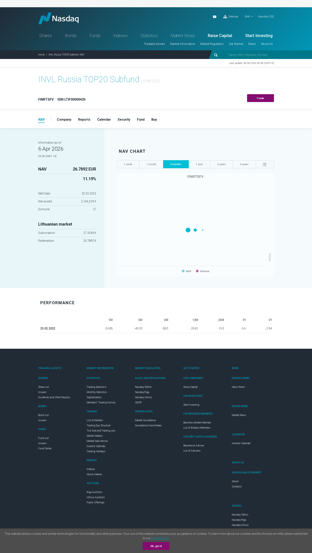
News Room (238, 388)
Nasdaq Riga (142, 393)
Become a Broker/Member (197, 423)
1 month (151, 165)
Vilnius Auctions (96, 498)
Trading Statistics (96, 388)
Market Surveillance (145, 421)
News (252, 44)
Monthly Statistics (97, 393)
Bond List (43, 416)
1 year (199, 165)
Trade (260, 99)
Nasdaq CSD (266, 16)
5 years (244, 165)
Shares (45, 36)
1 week (128, 165)
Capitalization (94, 398)
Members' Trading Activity (101, 403)
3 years (221, 165)
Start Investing (259, 36)
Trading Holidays (96, 452)
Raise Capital (220, 36)
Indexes (121, 36)
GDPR (138, 403)
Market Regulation (212, 44)
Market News (183, 36)
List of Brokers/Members (196, 428)
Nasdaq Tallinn (143, 388)
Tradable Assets (154, 44)
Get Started (236, 44)
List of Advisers (192, 451)
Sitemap (230, 17)
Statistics (149, 36)
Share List (43, 388)
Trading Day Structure (98, 426)
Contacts (237, 487)
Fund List (43, 439)
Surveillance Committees (148, 426)
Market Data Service (97, 442)
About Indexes (94, 475)
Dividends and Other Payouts (54, 398)
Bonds (71, 36)
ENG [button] (247, 16)
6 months (175, 165)
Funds (95, 36)
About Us (267, 44)
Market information (182, 44)
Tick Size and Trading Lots (101, 431)
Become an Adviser (193, 446)
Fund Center (44, 449)
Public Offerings (95, 503)
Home (41, 55)
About (235, 482)
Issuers (42, 393)
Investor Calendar (96, 447)
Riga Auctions (94, 493)
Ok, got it (156, 546)
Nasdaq (60, 18)
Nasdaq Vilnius (143, 398)
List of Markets (95, 421)
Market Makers (95, 436)
